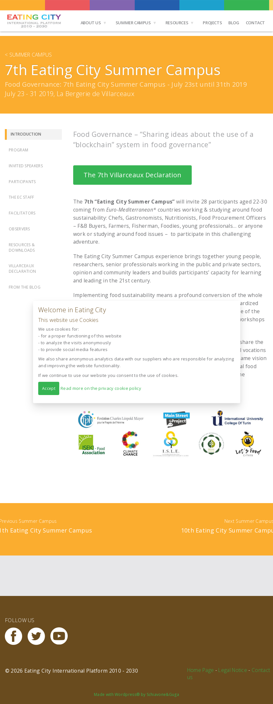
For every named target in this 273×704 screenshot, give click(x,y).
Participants (22, 181)
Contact (255, 23)
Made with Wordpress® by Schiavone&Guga (136, 694)
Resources (176, 23)
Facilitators (22, 213)
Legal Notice (232, 670)
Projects (212, 23)
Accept (48, 388)
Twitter (39, 636)
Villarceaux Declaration (22, 268)
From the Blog (24, 287)
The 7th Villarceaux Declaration (133, 174)
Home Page (200, 670)
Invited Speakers (26, 166)
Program (18, 150)
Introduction (26, 134)
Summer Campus (133, 23)
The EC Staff (21, 197)
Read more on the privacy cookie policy (101, 388)
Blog (233, 23)
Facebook (16, 636)
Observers (19, 229)
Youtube (61, 636)
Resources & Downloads (22, 247)
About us (91, 23)
